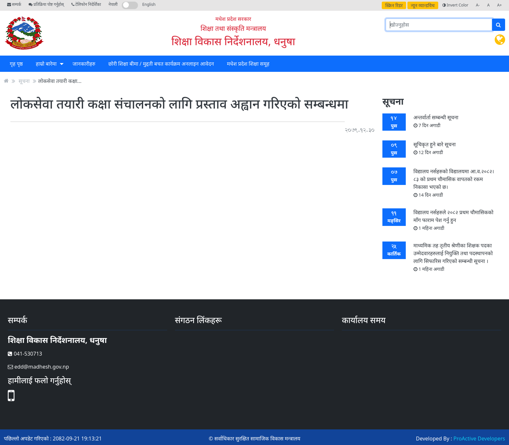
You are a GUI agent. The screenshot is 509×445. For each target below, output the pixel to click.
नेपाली (113, 4)
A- (478, 5)
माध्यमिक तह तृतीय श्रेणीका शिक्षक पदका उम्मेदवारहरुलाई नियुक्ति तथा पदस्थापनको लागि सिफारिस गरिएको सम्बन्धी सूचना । (453, 257)
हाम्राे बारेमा (46, 63)
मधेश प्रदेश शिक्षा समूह (248, 63)
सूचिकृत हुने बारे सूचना (435, 148)
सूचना (24, 80)
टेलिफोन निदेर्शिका (86, 4)
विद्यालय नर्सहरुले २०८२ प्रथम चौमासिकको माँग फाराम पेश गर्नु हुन (454, 220)
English (148, 4)
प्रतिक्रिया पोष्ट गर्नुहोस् (46, 4)
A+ (499, 5)
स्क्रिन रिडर (394, 5)
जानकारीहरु (84, 63)
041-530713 (25, 353)
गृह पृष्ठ (16, 63)
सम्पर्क (14, 4)
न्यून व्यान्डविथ (423, 5)
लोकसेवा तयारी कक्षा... (59, 80)
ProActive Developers (479, 438)
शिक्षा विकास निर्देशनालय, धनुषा (233, 41)
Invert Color (455, 5)
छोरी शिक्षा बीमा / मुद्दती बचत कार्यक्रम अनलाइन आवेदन (161, 63)
